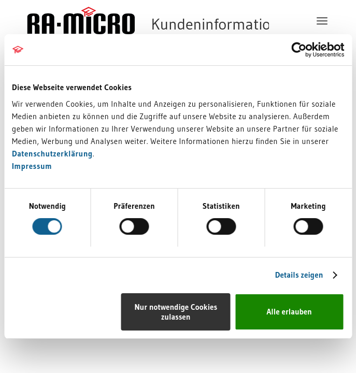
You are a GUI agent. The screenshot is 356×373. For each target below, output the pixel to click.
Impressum (32, 166)
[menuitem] (323, 20)
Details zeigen (299, 275)
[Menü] (323, 20)
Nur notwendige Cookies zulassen (175, 312)
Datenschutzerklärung (52, 154)
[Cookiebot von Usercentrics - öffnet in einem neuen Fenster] (298, 50)
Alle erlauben (289, 312)
